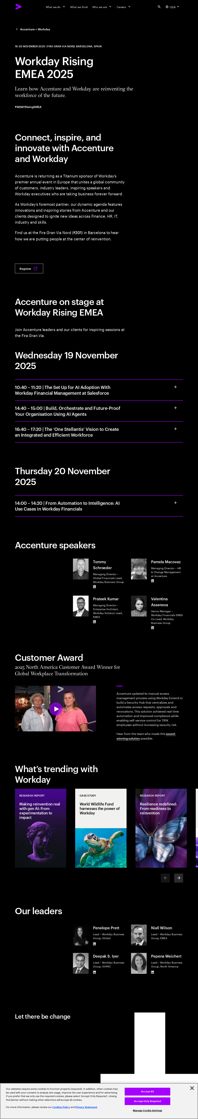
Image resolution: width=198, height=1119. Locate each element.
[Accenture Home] (18, 6)
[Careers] (124, 6)
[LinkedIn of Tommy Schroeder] (94, 586)
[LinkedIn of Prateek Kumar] (94, 621)
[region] (99, 1101)
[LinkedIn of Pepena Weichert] (152, 972)
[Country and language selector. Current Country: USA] (172, 6)
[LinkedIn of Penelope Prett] (94, 944)
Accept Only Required (147, 1101)
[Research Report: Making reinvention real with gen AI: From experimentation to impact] (40, 828)
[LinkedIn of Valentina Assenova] (152, 627)
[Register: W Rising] (29, 268)
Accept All (147, 1091)
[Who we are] (102, 6)
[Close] (192, 1088)
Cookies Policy (61, 1107)
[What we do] (55, 6)
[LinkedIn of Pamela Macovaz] (152, 580)
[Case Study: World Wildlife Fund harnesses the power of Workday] (101, 828)
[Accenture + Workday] (32, 29)
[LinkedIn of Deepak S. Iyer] (94, 972)
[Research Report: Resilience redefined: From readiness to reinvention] (161, 828)
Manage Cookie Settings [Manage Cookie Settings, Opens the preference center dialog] (147, 1110)
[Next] (178, 878)
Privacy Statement (86, 1107)
